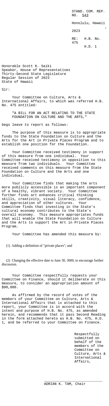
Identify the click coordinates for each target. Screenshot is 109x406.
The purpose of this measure (41, 133)
